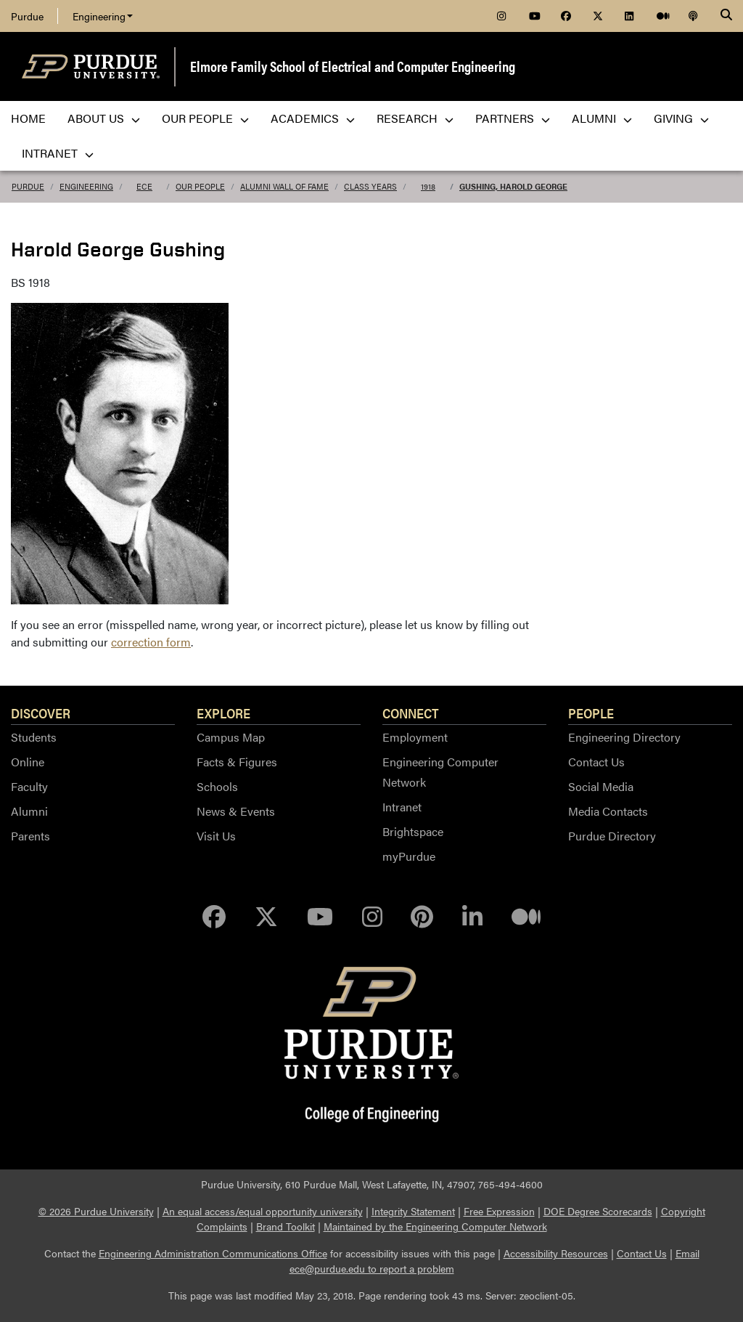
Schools (217, 786)
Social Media (600, 786)
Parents (30, 835)
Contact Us (596, 761)
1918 (428, 186)
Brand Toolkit (285, 1226)
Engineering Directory (624, 737)
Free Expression (499, 1211)
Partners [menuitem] (512, 118)
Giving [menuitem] (681, 118)
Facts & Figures (237, 761)
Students (34, 737)
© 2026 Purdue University (96, 1211)
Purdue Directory (612, 835)
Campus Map (231, 737)
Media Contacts (608, 811)
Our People (200, 186)
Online (27, 761)
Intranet (402, 806)
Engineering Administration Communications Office (213, 1253)
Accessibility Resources (556, 1253)
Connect (410, 712)
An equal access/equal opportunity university (263, 1211)
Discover (40, 712)
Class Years (370, 186)
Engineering (103, 16)
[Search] (726, 16)
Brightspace (412, 831)
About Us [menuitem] (103, 118)
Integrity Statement (413, 1211)
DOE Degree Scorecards (597, 1211)
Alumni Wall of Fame (284, 186)
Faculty (29, 786)
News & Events (236, 811)
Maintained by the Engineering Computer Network (435, 1226)
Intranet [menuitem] (58, 153)
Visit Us (216, 835)
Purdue (27, 16)
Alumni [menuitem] (602, 118)
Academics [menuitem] (313, 118)
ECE (144, 186)
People (591, 712)
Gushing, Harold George (513, 186)
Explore (223, 712)
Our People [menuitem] (205, 118)
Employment (415, 737)
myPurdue (408, 856)
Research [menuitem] (415, 118)
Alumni (29, 811)
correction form (151, 641)
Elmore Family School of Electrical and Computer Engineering (352, 65)
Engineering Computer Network (440, 771)
